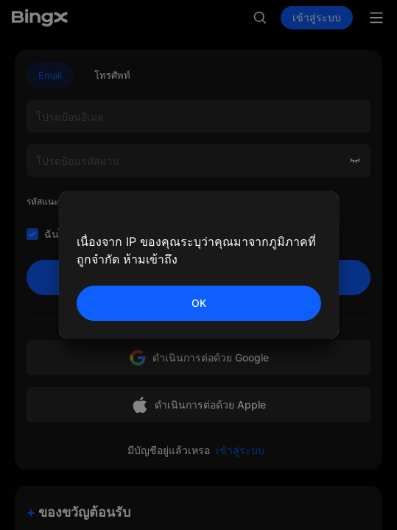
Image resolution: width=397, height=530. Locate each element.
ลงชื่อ (198, 277)
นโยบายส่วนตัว (274, 233)
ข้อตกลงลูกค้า (177, 233)
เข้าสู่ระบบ (316, 17)
